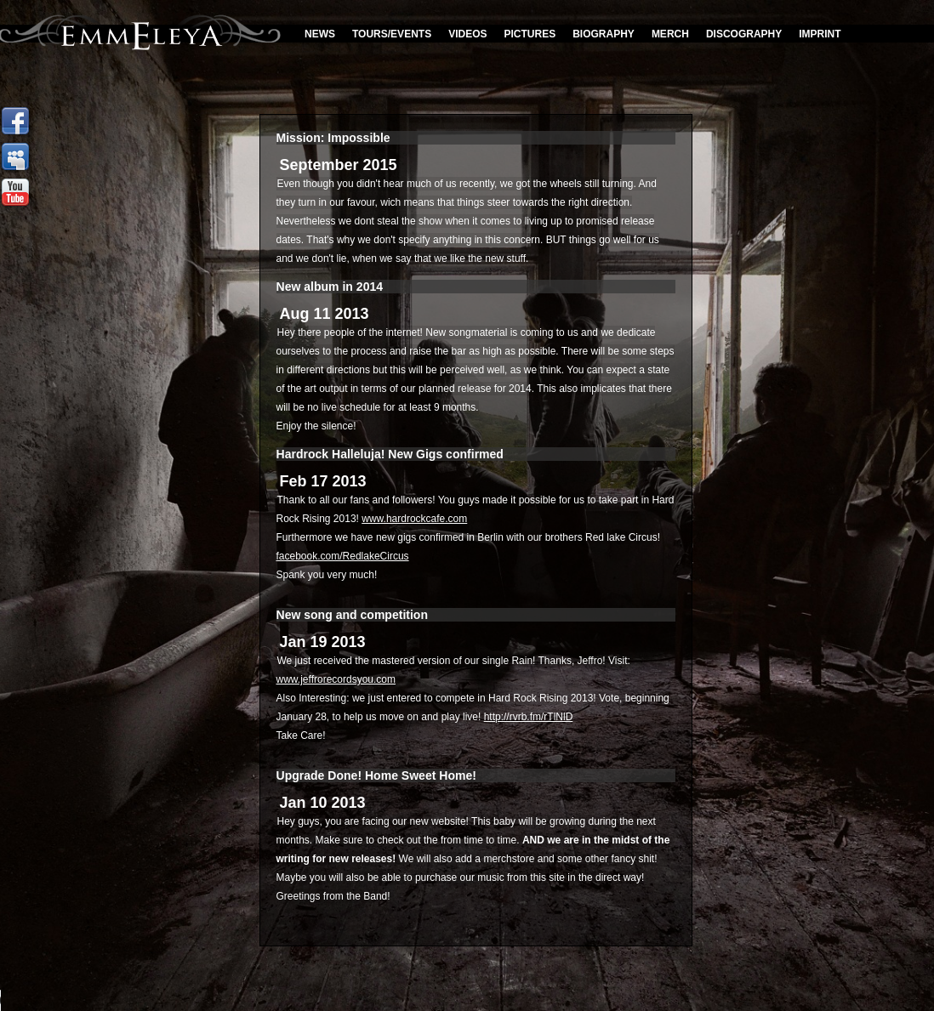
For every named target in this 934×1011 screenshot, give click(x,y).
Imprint (819, 34)
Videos (467, 34)
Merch (670, 34)
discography (744, 34)
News (320, 34)
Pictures (530, 34)
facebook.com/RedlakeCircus (342, 556)
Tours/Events (391, 34)
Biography (603, 34)
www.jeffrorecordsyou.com (336, 679)
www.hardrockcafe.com (414, 519)
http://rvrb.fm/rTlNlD (528, 717)
